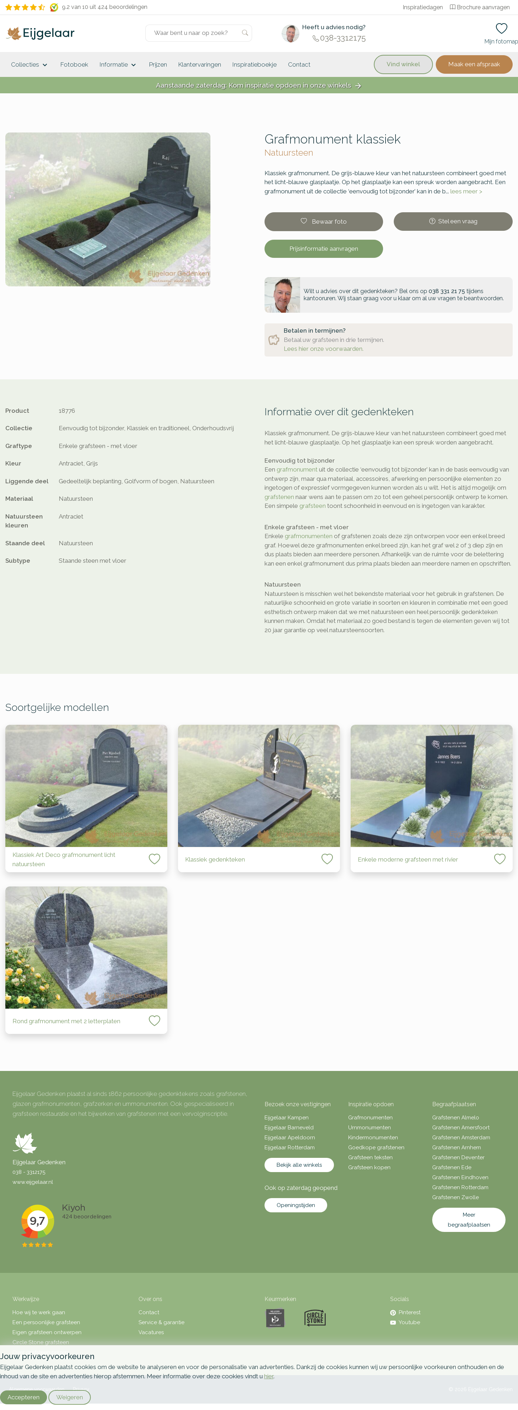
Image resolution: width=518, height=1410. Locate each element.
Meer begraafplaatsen (469, 1220)
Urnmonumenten (369, 1127)
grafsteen (312, 505)
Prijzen (158, 64)
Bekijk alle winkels (299, 1165)
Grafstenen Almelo (455, 1117)
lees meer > (466, 191)
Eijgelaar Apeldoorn (290, 1137)
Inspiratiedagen (423, 7)
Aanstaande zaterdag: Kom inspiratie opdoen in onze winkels (259, 85)
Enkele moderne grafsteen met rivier (408, 859)
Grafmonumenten (370, 1117)
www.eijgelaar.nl (32, 1182)
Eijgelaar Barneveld (289, 1127)
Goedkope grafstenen (376, 1147)
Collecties (30, 65)
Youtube (405, 1322)
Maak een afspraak (474, 64)
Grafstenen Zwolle (455, 1197)
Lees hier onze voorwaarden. (323, 348)
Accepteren (23, 1397)
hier (268, 1376)
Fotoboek (74, 64)
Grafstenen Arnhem (456, 1147)
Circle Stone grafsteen (40, 1342)
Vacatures (151, 1332)
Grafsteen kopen (369, 1167)
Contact (299, 64)
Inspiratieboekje (254, 64)
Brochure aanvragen (480, 7)
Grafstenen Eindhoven (460, 1177)
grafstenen (279, 496)
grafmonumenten (309, 536)
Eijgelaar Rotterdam (290, 1147)
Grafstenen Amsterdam (461, 1137)
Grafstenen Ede (451, 1167)
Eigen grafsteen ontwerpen (47, 1332)
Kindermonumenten (373, 1137)
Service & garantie (161, 1322)
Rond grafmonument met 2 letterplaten (66, 1021)
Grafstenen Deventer (458, 1157)
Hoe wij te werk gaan (38, 1312)
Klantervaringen (199, 64)
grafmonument (297, 469)
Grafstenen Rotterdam (460, 1187)
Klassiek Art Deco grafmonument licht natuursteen (63, 859)
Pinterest (405, 1312)
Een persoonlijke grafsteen (46, 1322)
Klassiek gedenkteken (215, 859)
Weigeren (69, 1397)
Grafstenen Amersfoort (461, 1127)
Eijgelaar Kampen (287, 1117)
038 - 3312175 (28, 1172)
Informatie (119, 65)
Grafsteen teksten (370, 1157)
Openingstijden (296, 1205)
